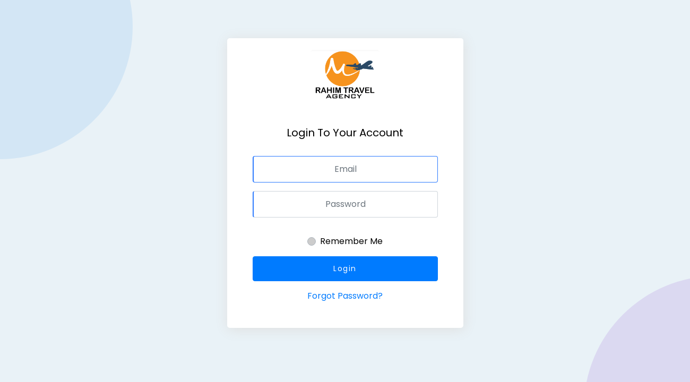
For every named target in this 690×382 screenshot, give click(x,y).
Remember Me (351, 241)
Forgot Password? (345, 296)
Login (345, 268)
